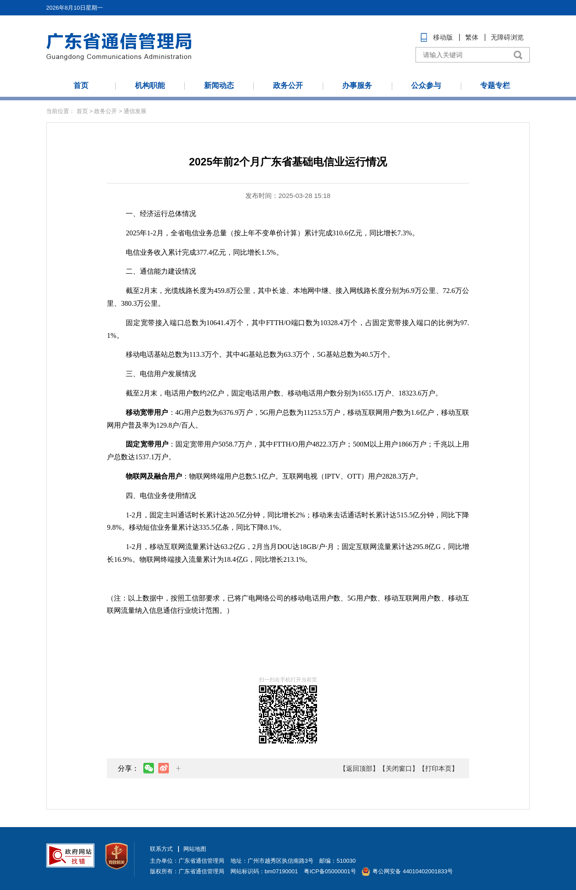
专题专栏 (495, 85)
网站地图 (194, 849)
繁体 (471, 37)
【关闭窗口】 (399, 768)
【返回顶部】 (359, 768)
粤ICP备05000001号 (330, 871)
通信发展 (135, 111)
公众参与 (426, 85)
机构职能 (150, 85)
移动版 (443, 37)
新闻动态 (219, 85)
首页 (80, 85)
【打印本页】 (438, 768)
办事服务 (357, 85)
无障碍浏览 (507, 37)
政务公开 (288, 85)
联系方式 (161, 849)
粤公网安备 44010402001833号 (412, 871)
